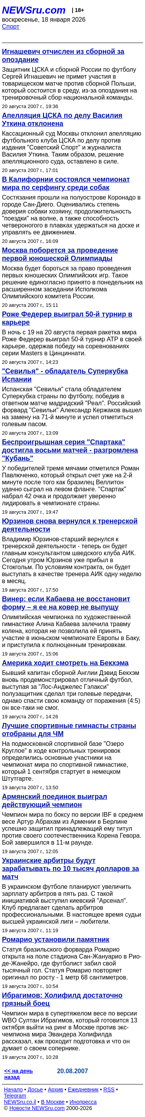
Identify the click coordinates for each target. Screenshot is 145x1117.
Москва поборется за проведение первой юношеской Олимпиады (60, 254)
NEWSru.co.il (20, 1102)
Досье (35, 1089)
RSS (108, 1089)
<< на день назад (18, 1074)
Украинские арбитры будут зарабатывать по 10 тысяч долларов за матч (70, 869)
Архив (55, 1089)
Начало (13, 1089)
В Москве (53, 1102)
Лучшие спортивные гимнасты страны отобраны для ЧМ (69, 730)
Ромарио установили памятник (55, 939)
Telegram (15, 1096)
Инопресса (83, 1102)
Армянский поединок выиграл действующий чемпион (54, 801)
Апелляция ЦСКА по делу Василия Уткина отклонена (62, 119)
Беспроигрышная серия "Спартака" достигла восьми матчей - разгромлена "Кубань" (70, 450)
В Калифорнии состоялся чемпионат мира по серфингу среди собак (66, 183)
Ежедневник (83, 1089)
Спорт (10, 26)
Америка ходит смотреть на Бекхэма (65, 663)
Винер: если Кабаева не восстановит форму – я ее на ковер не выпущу (66, 603)
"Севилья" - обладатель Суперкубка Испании (65, 375)
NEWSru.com (34, 10)
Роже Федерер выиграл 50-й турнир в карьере (67, 318)
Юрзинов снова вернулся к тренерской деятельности (70, 525)
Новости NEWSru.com (37, 1108)
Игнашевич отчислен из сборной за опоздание (63, 56)
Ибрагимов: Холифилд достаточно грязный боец (62, 999)
